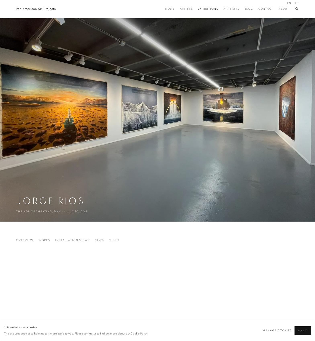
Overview (24, 240)
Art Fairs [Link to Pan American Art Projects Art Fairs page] (231, 9)
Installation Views (72, 240)
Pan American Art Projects (36, 9)
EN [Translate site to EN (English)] (289, 3)
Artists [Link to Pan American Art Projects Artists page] (186, 9)
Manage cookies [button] (277, 330)
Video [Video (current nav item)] (114, 240)
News (99, 240)
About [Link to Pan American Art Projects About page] (283, 9)
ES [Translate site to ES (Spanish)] (297, 3)
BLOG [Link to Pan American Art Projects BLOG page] (248, 9)
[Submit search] (297, 8)
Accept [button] (303, 331)
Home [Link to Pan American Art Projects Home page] (170, 9)
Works (44, 240)
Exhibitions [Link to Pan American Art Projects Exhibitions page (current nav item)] (208, 9)
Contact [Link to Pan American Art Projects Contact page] (265, 9)
